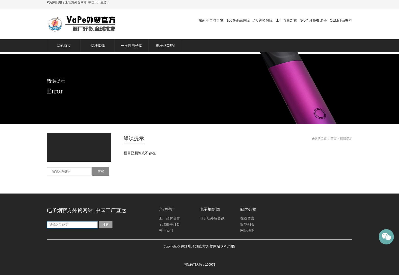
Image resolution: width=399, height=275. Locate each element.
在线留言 (247, 218)
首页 (334, 138)
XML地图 (228, 246)
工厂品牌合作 (169, 218)
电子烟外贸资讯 (212, 218)
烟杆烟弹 (98, 46)
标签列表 (247, 224)
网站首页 (64, 46)
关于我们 (166, 230)
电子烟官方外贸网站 (204, 246)
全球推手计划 (169, 224)
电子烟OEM (165, 46)
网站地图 (247, 230)
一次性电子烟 (131, 46)
